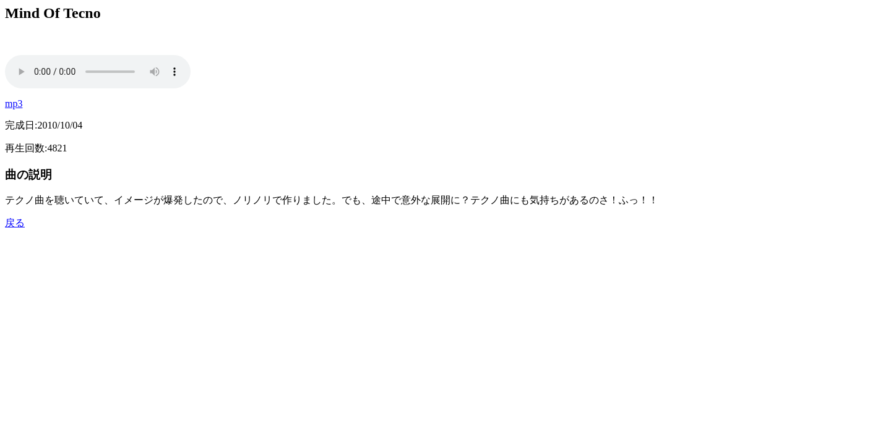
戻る (15, 223)
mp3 (13, 103)
